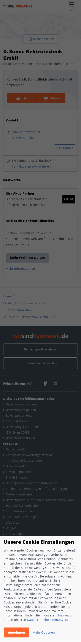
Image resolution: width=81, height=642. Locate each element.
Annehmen (16, 632)
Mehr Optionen (44, 632)
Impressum (66, 615)
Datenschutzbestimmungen (47, 620)
